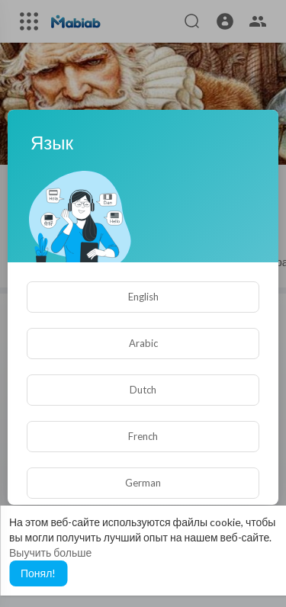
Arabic (143, 343)
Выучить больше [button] (50, 552)
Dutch (143, 390)
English (143, 297)
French (143, 436)
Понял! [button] (38, 573)
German (143, 483)
